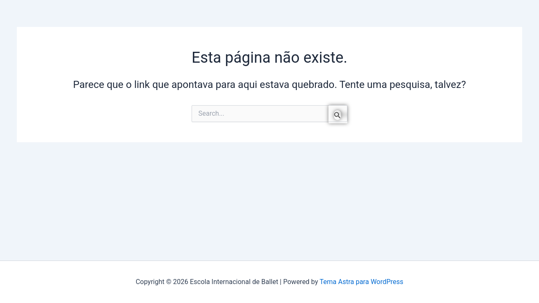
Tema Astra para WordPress (361, 282)
